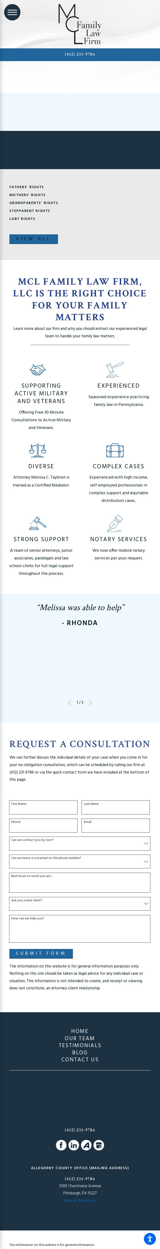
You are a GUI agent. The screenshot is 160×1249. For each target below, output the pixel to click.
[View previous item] (70, 703)
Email (87, 822)
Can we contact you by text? (32, 840)
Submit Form (41, 953)
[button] (150, 1239)
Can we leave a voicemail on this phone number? (46, 858)
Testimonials (80, 1046)
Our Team (80, 1039)
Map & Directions (80, 1201)
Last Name (91, 804)
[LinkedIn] (73, 1145)
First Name (18, 804)
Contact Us (80, 1060)
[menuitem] (80, 1031)
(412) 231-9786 (80, 54)
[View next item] (90, 703)
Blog (80, 1053)
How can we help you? (27, 919)
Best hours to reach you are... (31, 876)
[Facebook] (61, 1145)
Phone (16, 822)
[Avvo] (86, 1145)
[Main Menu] (12, 12)
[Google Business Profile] (98, 1145)
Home (80, 1031)
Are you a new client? (27, 901)
